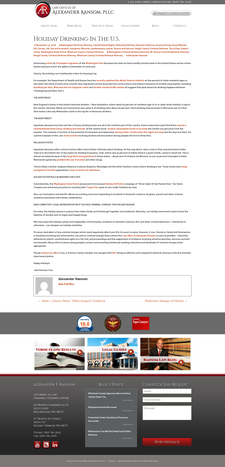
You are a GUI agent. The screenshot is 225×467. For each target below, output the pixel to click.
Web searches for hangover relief (71, 87)
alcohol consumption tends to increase (127, 129)
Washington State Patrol (53, 52)
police (109, 48)
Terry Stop (174, 48)
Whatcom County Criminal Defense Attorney (100, 55)
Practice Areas (102, 25)
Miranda (85, 48)
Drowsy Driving (163, 45)
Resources (74, 25)
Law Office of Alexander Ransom (139, 236)
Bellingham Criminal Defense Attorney (129, 52)
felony (41, 48)
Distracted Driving (125, 45)
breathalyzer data (43, 87)
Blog (155, 25)
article (49, 63)
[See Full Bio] (74, 284)
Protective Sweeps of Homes (166, 301)
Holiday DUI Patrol (114, 184)
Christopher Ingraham (67, 63)
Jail (48, 48)
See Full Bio (65, 284)
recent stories (70, 135)
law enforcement (60, 48)
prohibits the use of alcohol (71, 160)
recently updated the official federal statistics (120, 80)
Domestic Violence (145, 45)
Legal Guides (130, 25)
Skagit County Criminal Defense (151, 48)
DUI (35, 48)
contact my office (50, 253)
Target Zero (93, 187)
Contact (179, 25)
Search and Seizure (124, 48)
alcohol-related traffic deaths (109, 87)
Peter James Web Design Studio (146, 461)
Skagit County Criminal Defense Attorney (55, 55)
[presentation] (164, 429)
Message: (167, 413)
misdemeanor (98, 48)
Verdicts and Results (59, 354)
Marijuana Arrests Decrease (102, 407)
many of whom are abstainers (84, 170)
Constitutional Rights (104, 45)
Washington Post (94, 63)
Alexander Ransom (138, 55)
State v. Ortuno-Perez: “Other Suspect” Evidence (71, 301)
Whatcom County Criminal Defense (85, 52)
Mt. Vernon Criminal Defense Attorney (169, 52)
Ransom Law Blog (165, 354)
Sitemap (111, 461)
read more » (128, 400)
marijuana (75, 48)
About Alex (49, 25)
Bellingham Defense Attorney (76, 45)
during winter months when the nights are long (139, 132)
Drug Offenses (179, 45)
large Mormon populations (80, 156)
